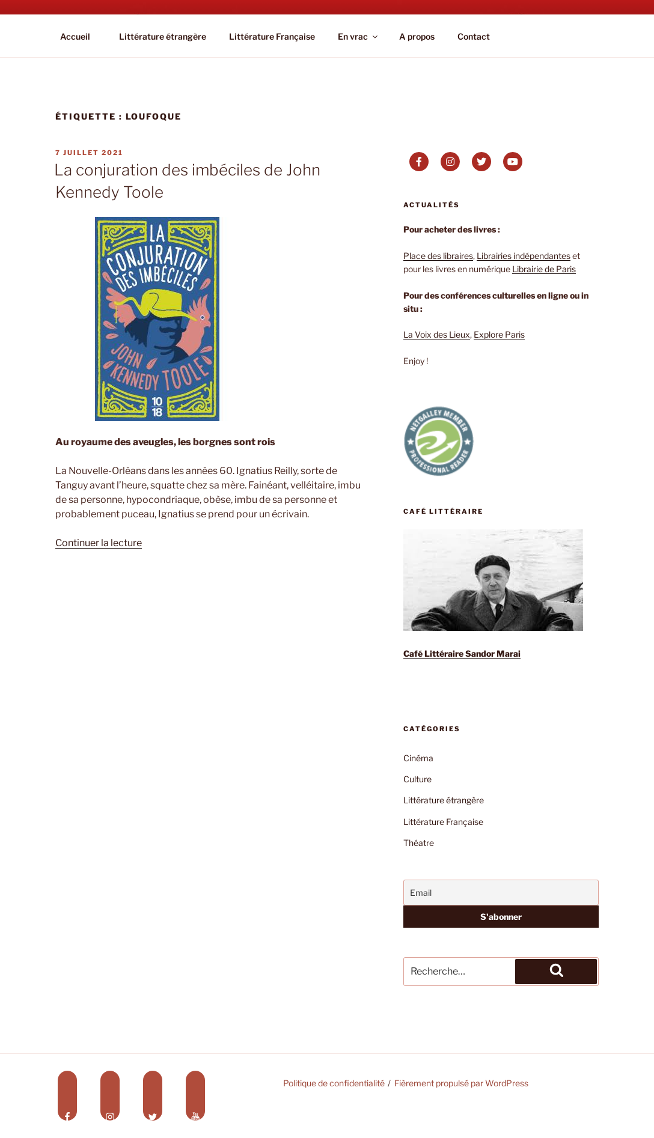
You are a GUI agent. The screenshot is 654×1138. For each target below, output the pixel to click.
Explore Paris (499, 334)
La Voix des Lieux (436, 334)
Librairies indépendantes (523, 256)
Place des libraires (438, 256)
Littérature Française (272, 36)
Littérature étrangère (162, 36)
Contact (473, 36)
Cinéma (418, 758)
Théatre (418, 843)
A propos (417, 36)
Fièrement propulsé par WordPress (461, 1083)
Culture (417, 779)
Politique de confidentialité (334, 1083)
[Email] (501, 892)
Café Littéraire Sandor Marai (462, 653)
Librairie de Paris (544, 269)
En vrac (358, 36)
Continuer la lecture (98, 543)
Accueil (75, 36)
